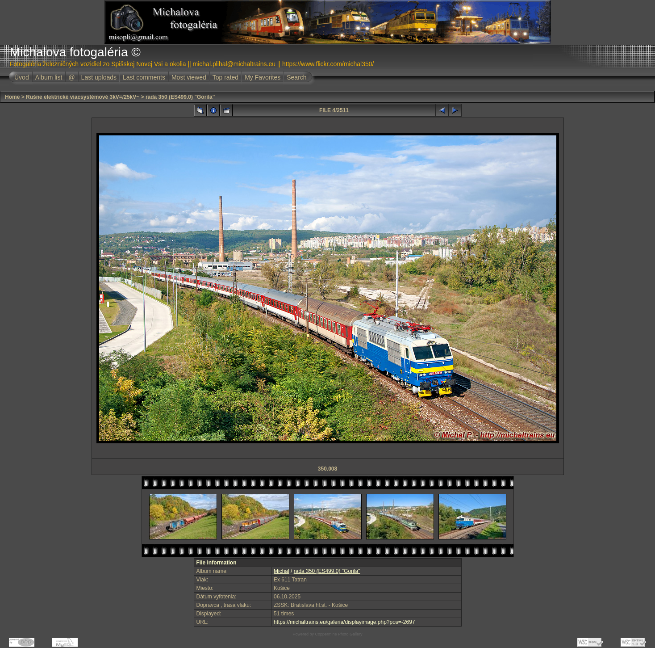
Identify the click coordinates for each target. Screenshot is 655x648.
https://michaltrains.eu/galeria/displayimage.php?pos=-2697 (344, 622)
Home (12, 97)
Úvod (21, 77)
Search (296, 77)
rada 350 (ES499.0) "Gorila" (180, 97)
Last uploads (99, 77)
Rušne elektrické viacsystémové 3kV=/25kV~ (82, 97)
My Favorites (262, 77)
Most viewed (188, 77)
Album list (49, 77)
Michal (281, 571)
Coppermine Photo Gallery (338, 634)
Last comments (144, 77)
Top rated (225, 77)
